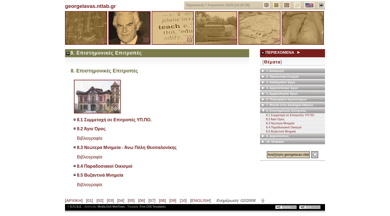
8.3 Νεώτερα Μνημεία (280, 123)
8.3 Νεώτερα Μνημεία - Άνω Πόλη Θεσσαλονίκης (127, 147)
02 (146, 40)
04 (233, 40)
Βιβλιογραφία (89, 138)
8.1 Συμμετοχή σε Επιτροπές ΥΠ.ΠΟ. (114, 119)
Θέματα (272, 62)
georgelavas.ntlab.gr (90, 6)
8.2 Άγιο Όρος (91, 128)
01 (103, 40)
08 (162, 200)
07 (152, 200)
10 (183, 200)
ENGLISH (200, 200)
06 (319, 40)
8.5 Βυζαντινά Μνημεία (100, 175)
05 (276, 40)
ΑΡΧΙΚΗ (73, 200)
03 (189, 40)
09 (172, 200)
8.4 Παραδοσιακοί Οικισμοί (104, 166)
